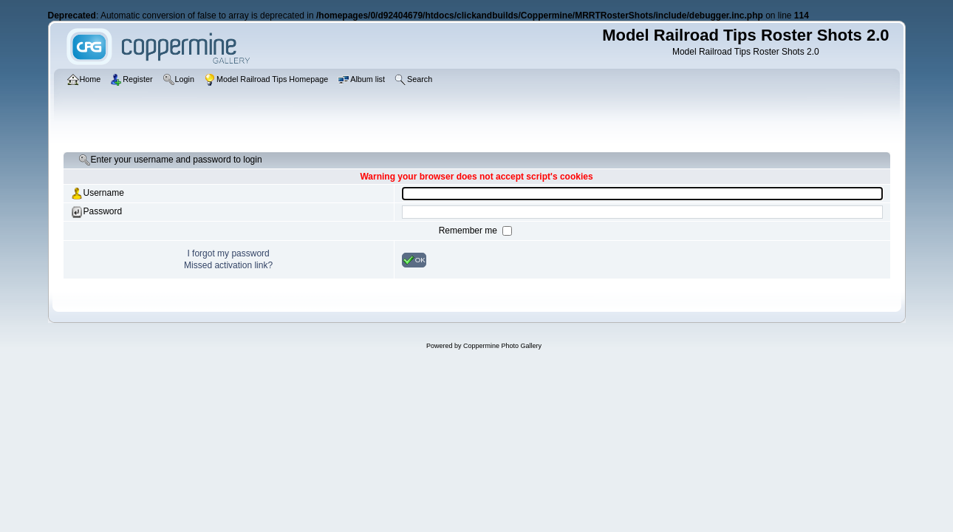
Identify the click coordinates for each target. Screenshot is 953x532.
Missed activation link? (228, 265)
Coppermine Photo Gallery (502, 345)
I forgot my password (228, 253)
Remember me (469, 230)
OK (414, 260)
